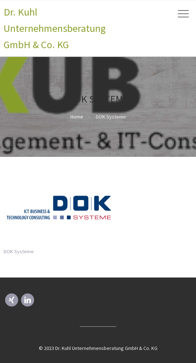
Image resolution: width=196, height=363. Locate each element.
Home (76, 116)
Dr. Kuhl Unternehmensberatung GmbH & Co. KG (55, 28)
